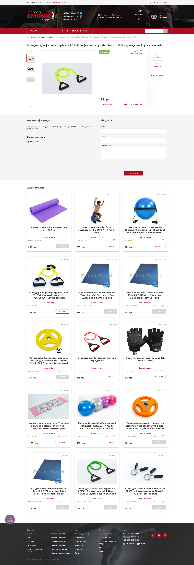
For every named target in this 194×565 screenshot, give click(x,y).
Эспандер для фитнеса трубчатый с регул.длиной (97, 359)
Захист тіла (79, 549)
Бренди (65, 31)
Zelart (141, 53)
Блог (28, 537)
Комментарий (106, 145)
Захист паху (79, 537)
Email (103, 136)
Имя (102, 127)
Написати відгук (157, 75)
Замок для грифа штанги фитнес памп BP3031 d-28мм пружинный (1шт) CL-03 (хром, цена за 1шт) (145, 491)
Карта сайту (31, 545)
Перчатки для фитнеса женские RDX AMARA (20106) (145, 359)
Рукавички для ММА (58, 534)
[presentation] (119, 164)
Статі (85, 31)
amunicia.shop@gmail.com (110, 15)
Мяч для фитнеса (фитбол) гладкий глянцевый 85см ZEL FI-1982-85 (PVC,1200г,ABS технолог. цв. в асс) (97, 426)
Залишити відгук (49, 237)
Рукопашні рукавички (59, 549)
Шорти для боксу (105, 534)
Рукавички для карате (59, 545)
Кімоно (101, 551)
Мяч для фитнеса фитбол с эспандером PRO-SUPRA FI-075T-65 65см (97, 230)
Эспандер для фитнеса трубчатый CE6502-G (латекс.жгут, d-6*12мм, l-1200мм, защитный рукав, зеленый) (97, 491)
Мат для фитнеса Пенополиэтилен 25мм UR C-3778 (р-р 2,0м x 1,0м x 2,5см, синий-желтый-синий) (145, 295)
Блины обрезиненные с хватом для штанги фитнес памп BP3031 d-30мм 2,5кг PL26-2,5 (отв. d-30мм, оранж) (145, 426)
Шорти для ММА (105, 537)
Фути (77, 553)
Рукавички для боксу (58, 537)
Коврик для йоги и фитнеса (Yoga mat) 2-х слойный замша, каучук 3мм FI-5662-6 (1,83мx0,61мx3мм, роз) (49, 426)
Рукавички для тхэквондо (60, 553)
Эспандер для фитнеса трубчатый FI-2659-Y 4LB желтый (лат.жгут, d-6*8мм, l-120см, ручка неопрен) (49, 295)
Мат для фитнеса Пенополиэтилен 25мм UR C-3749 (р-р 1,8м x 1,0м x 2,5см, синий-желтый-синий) (97, 295)
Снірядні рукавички (58, 541)
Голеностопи (79, 545)
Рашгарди (103, 547)
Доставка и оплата (33, 2)
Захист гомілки (80, 541)
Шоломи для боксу (82, 534)
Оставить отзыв (133, 173)
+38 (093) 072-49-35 (71, 19)
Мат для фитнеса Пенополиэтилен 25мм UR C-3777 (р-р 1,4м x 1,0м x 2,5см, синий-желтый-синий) (48, 491)
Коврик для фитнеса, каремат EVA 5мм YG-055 (49, 228)
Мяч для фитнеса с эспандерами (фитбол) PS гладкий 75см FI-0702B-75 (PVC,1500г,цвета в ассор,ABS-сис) (145, 230)
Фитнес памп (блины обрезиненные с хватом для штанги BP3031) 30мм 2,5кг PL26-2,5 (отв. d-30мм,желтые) (48, 360)
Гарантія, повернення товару (55, 2)
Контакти (76, 31)
